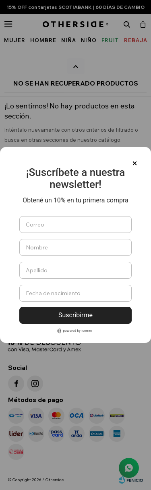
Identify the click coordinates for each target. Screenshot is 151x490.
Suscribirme (75, 315)
